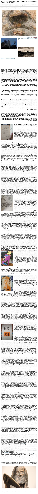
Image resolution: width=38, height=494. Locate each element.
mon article (24, 443)
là (33, 453)
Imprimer (23, 1)
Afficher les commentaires (31, 1)
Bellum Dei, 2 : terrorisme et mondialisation (8, 58)
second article (7, 452)
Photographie (28, 37)
